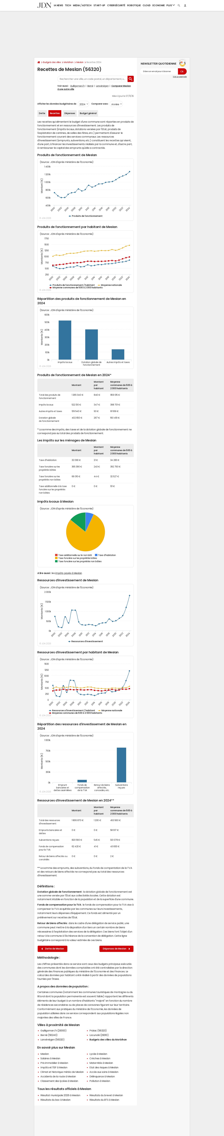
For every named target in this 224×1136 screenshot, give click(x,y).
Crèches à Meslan (99, 1058)
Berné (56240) (49, 1035)
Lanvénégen (102, 86)
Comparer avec (99, 104)
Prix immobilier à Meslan (54, 1063)
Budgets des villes (52, 62)
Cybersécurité (116, 5)
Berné (90, 86)
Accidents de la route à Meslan (58, 1076)
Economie (158, 5)
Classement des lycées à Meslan (59, 1081)
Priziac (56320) (98, 1030)
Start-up (99, 5)
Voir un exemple (180, 77)
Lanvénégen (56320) (52, 1039)
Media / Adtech (82, 5)
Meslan (80, 62)
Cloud (147, 5)
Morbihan (68, 62)
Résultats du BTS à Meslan (104, 1100)
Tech (68, 5)
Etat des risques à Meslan (103, 1067)
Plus (170, 5)
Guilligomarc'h (77, 86)
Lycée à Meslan (98, 1054)
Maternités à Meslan (101, 1063)
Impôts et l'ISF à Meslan (53, 1067)
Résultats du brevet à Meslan (106, 1095)
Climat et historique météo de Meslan (62, 1072)
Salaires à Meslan (50, 1058)
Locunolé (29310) (99, 1035)
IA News (58, 5)
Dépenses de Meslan (116, 949)
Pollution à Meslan (99, 1081)
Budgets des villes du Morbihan (108, 1039)
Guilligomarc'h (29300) (53, 1030)
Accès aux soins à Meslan (103, 1072)
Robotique (134, 5)
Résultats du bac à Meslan (55, 1100)
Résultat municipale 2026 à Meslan (60, 1095)
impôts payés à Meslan (68, 573)
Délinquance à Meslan (102, 1076)
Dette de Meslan (52, 949)
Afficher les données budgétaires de (56, 104)
